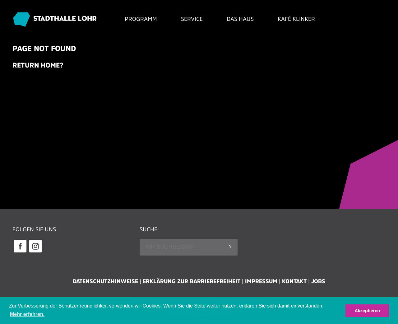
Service (192, 19)
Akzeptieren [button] (367, 310)
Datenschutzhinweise (105, 281)
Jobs (318, 281)
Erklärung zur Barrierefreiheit (191, 281)
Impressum (261, 281)
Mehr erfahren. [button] (27, 314)
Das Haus (240, 19)
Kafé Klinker (296, 19)
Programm (141, 19)
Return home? (37, 65)
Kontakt (294, 281)
